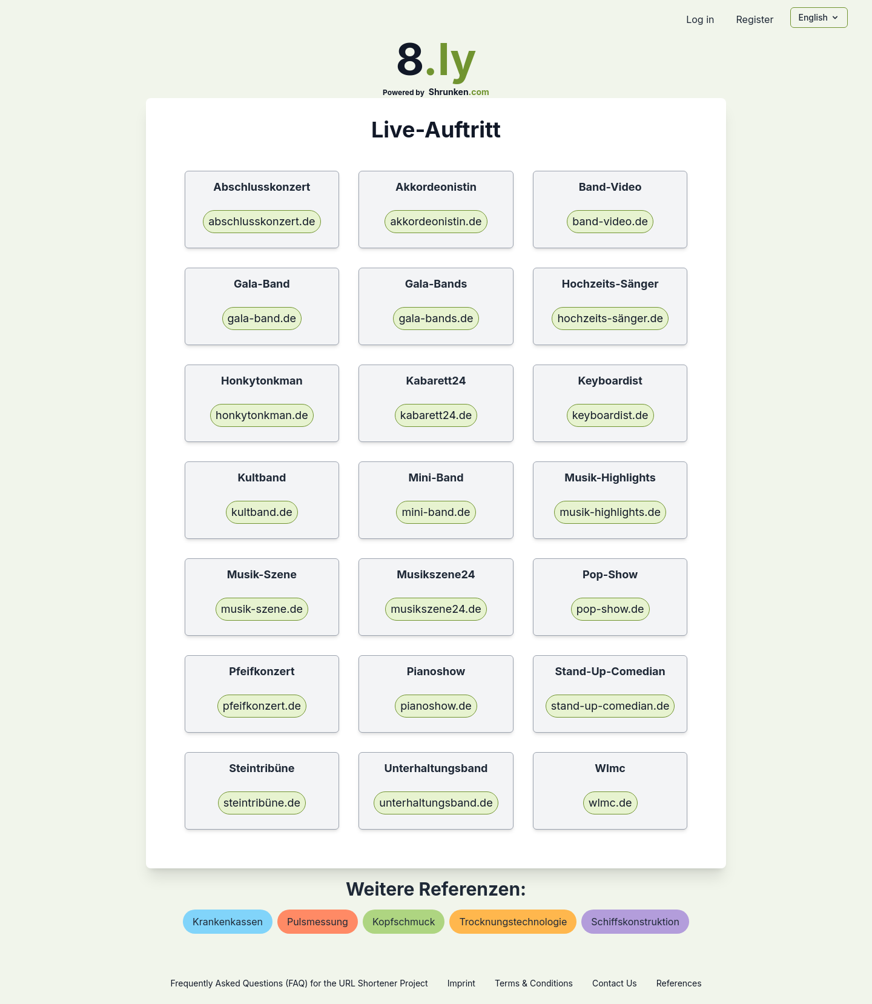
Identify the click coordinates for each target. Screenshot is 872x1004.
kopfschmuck (403, 922)
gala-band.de (262, 318)
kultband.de (261, 512)
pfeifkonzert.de (262, 705)
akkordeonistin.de (435, 221)
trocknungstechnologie (513, 922)
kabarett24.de (436, 415)
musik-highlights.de (610, 512)
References (679, 983)
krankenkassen (228, 922)
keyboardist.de (610, 415)
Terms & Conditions (534, 983)
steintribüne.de (261, 802)
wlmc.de (610, 802)
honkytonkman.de (262, 415)
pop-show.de (610, 609)
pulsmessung (317, 922)
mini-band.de (435, 512)
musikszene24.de (436, 609)
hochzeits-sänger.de (610, 318)
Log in (700, 19)
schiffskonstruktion (635, 922)
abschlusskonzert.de (261, 221)
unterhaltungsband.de (435, 802)
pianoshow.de (436, 705)
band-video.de (610, 221)
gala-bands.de (435, 318)
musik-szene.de (262, 609)
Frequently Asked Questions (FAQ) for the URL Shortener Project (299, 983)
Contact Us (614, 983)
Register (754, 19)
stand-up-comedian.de (610, 705)
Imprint (461, 983)
